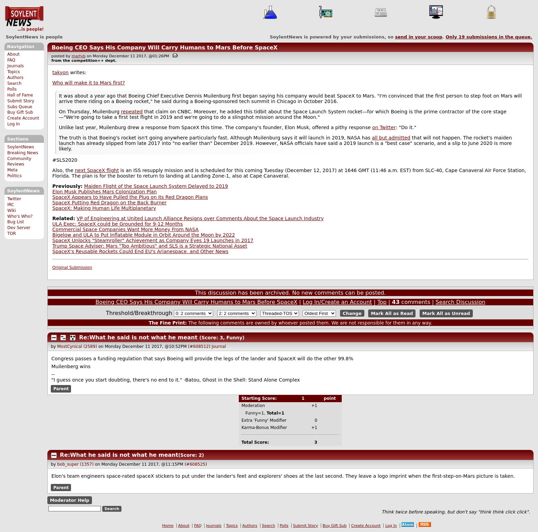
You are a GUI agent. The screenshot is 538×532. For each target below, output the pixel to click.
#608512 (199, 346)
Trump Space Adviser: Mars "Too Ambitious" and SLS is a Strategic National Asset (149, 246)
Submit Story (20, 101)
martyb (78, 56)
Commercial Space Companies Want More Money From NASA (125, 229)
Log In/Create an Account (337, 302)
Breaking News (22, 152)
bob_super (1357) (75, 464)
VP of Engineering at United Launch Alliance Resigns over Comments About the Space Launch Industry (200, 218)
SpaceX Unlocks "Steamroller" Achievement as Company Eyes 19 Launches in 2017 (153, 240)
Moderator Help (69, 500)
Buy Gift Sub (20, 112)
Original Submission (72, 267)
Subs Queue (19, 106)
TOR (11, 233)
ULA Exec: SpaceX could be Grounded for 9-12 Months (117, 224)
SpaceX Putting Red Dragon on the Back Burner (109, 202)
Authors (15, 77)
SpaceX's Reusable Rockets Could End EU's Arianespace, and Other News (140, 251)
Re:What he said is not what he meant (138, 337)
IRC (10, 204)
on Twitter (384, 127)
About (13, 54)
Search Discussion (461, 302)
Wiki (11, 210)
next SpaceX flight (97, 170)
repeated (132, 111)
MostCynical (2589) (77, 346)
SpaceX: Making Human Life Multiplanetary (104, 208)
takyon (60, 72)
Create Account (23, 118)
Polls (11, 89)
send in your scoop (418, 36)
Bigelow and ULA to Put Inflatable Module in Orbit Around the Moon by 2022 (143, 235)
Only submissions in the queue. (489, 36)
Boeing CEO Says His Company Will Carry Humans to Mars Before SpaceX (164, 47)
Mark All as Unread (446, 313)
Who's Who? (20, 216)
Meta (12, 170)
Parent (61, 388)
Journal (219, 346)
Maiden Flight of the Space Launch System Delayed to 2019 (156, 186)
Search (14, 83)
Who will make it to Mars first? (88, 83)
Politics (14, 175)
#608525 (196, 464)
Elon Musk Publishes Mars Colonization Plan (104, 191)
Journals (15, 66)
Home (168, 525)
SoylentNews (24, 19)
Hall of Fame (20, 95)
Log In (13, 124)
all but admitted (391, 137)
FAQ (11, 60)
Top (382, 302)
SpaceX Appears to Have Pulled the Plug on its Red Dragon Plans (130, 197)
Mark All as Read (392, 313)
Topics (13, 71)
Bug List (15, 221)
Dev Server (18, 227)
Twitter (14, 198)
